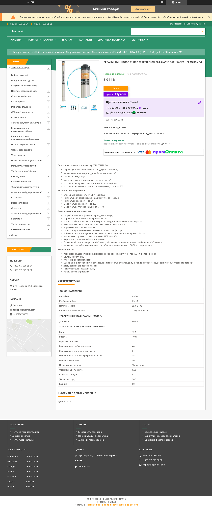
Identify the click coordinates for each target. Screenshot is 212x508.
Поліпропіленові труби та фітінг (27, 160)
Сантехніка (16, 197)
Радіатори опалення (21, 107)
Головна (15, 39)
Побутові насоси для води (49, 52)
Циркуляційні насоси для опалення (162, 436)
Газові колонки (18, 117)
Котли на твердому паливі (25, 432)
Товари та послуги (40, 39)
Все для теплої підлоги (22, 80)
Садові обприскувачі (21, 150)
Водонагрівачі (18, 101)
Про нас (67, 39)
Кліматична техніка (20, 229)
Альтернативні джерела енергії (26, 192)
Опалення (16, 208)
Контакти (85, 39)
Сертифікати (140, 39)
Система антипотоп (21, 181)
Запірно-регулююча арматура (26, 122)
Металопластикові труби (23, 166)
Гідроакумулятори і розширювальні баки (21, 129)
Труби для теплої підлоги (23, 171)
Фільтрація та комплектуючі (25, 187)
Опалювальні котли (21, 96)
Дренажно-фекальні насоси (159, 440)
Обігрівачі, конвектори (22, 112)
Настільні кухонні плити (23, 144)
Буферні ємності (19, 75)
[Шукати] (202, 31)
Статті (14, 235)
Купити (115, 88)
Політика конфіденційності (125, 505)
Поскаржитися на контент (99, 505)
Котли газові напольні (23, 440)
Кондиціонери (18, 176)
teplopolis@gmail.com (24, 310)
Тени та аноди (18, 155)
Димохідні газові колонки (91, 440)
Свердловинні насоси (78, 52)
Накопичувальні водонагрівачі (93, 436)
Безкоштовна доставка (115, 127)
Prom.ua (122, 499)
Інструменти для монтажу (24, 85)
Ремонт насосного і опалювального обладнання (25, 138)
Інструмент (16, 219)
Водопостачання (19, 203)
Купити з (116, 94)
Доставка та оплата (111, 39)
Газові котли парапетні (90, 432)
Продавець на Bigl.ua (106, 502)
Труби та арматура (20, 224)
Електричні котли (21, 436)
